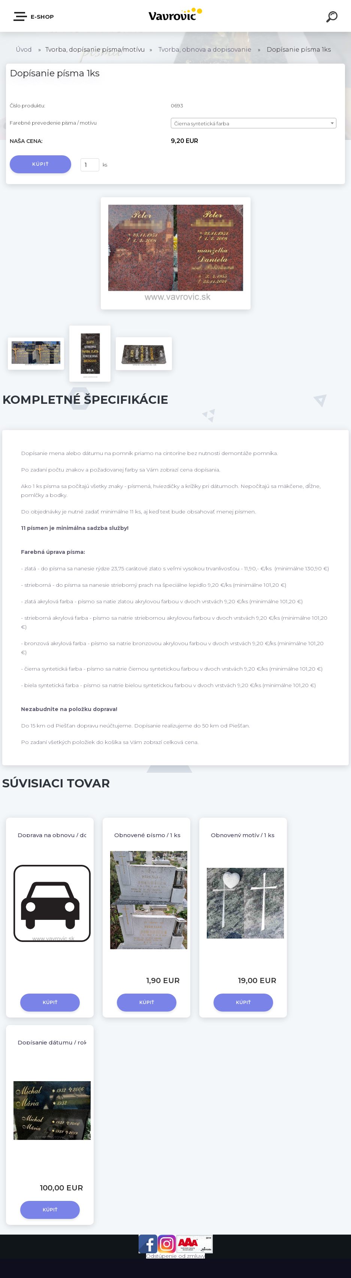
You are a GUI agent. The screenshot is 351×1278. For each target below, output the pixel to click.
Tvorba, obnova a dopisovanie (204, 49)
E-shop (34, 16)
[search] (333, 18)
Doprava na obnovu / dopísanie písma (73, 835)
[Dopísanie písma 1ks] (176, 199)
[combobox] (253, 123)
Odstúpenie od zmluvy (175, 1256)
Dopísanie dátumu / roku (55, 1042)
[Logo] (175, 15)
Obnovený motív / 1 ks (243, 835)
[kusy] (90, 164)
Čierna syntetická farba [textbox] (201, 123)
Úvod (24, 49)
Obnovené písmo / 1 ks (147, 835)
